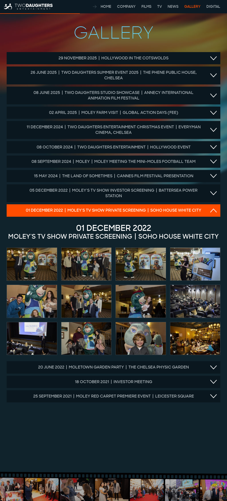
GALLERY (193, 6)
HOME (106, 6)
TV (160, 6)
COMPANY (127, 6)
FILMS (146, 6)
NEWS (173, 6)
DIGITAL (213, 6)
